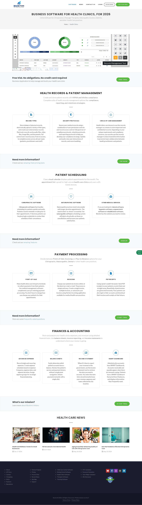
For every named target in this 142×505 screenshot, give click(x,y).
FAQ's (8, 479)
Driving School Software (64, 472)
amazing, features (30, 242)
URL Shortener (87, 477)
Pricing (34, 472)
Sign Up (124, 241)
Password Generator (88, 472)
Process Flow (35, 474)
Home (66, 24)
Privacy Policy (75, 500)
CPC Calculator (87, 470)
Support (34, 482)
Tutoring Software (62, 479)
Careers (8, 474)
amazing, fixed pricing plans (34, 163)
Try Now (123, 161)
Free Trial (123, 79)
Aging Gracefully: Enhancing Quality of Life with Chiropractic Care (84, 448)
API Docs (9, 472)
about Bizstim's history (30, 405)
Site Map (34, 479)
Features (8, 482)
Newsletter (9, 484)
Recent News (35, 477)
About (8, 470)
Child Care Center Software (65, 470)
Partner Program (36, 470)
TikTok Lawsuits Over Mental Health (54, 447)
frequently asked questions (34, 319)
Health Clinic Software (63, 474)
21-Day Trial (122, 404)
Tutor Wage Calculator (89, 474)
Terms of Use (66, 500)
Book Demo (109, 4)
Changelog (9, 477)
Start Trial (122, 317)
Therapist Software (62, 477)
